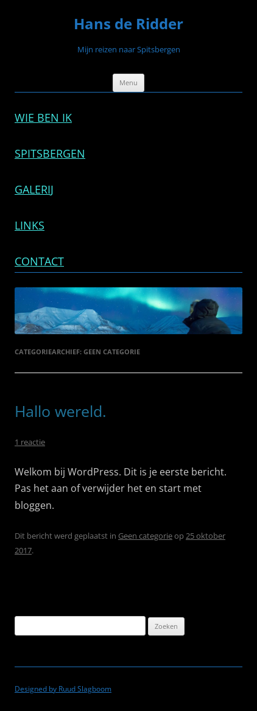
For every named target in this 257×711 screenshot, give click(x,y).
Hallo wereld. (61, 411)
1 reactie (30, 441)
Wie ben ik (43, 117)
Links (29, 225)
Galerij (34, 189)
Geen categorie (145, 535)
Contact (39, 261)
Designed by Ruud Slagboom (63, 689)
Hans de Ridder (128, 24)
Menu (128, 82)
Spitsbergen (50, 153)
